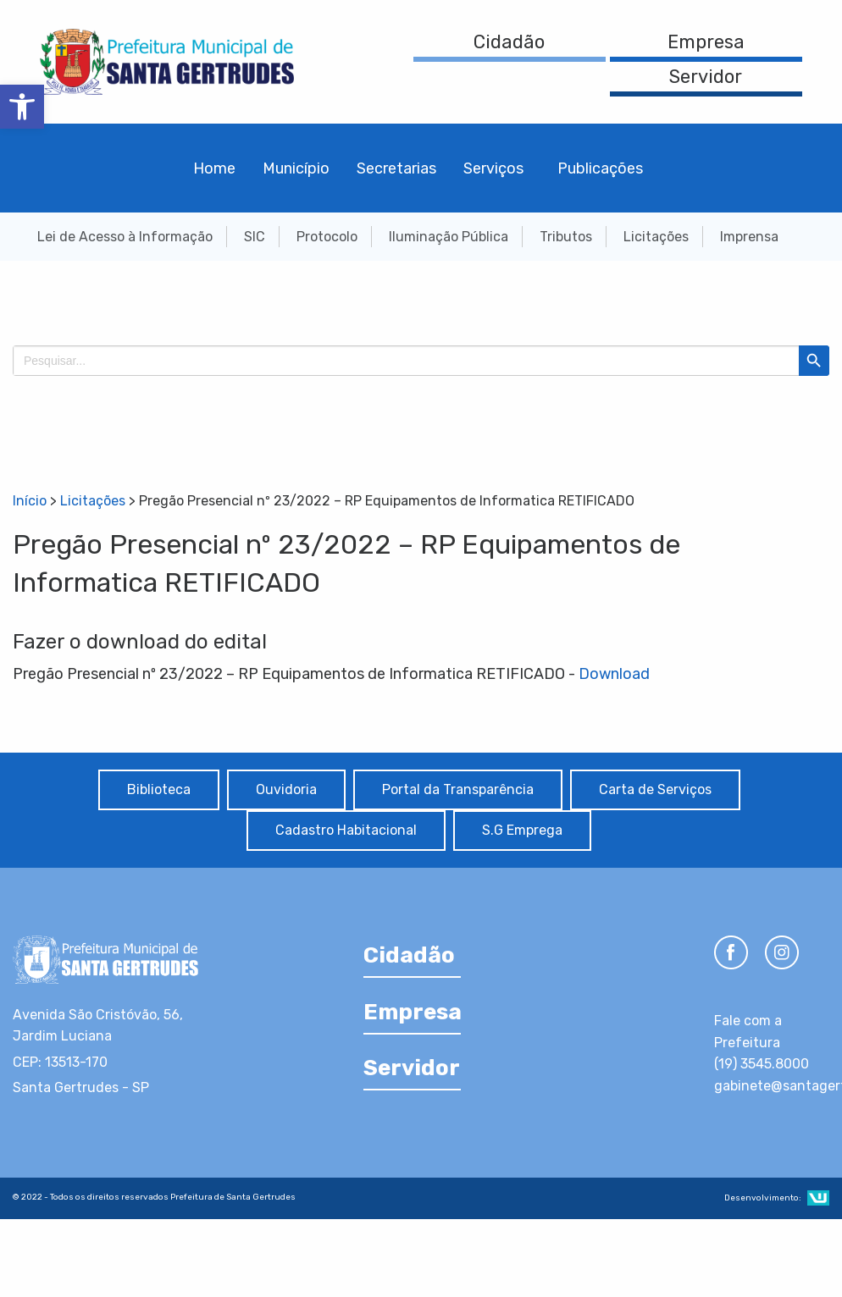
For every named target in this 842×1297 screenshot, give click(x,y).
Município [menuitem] (296, 168)
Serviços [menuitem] (493, 168)
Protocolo (326, 237)
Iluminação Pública (448, 237)
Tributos (566, 237)
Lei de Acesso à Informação (125, 237)
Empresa (706, 41)
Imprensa (749, 237)
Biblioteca (159, 789)
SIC (254, 237)
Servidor (705, 76)
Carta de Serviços (655, 789)
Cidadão (509, 41)
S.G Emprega (522, 830)
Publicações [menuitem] (600, 168)
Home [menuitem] (214, 168)
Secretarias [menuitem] (396, 168)
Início (30, 501)
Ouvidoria (286, 789)
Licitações (656, 237)
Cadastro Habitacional (346, 830)
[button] (22, 107)
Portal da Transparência (458, 789)
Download (614, 674)
